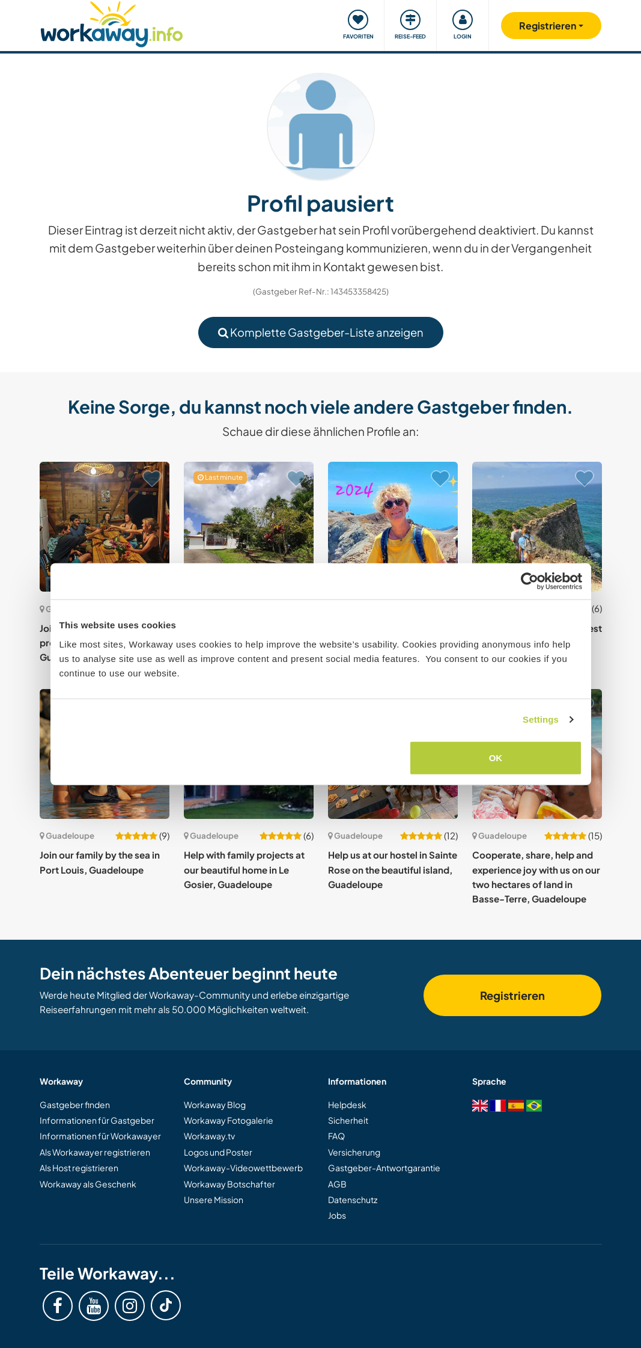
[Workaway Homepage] (112, 22)
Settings (541, 719)
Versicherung (354, 1152)
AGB (337, 1183)
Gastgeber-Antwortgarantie (384, 1167)
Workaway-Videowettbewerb (243, 1167)
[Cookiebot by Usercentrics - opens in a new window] (529, 581)
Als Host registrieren (79, 1167)
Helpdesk (347, 1104)
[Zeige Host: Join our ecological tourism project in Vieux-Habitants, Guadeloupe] (104, 527)
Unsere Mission (213, 1199)
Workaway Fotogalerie (228, 1120)
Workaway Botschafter (229, 1183)
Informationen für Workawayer (100, 1135)
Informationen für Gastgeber (97, 1120)
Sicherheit (348, 1120)
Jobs (337, 1215)
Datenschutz (352, 1199)
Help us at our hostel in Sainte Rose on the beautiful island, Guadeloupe (392, 869)
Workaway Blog (215, 1104)
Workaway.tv (209, 1135)
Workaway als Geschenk (88, 1183)
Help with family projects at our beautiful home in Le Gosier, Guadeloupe (244, 869)
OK (496, 757)
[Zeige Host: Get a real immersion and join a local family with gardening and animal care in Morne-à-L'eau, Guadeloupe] (249, 527)
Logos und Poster (218, 1152)
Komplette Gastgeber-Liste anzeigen (321, 332)
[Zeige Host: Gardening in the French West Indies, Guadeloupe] (537, 527)
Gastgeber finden (75, 1104)
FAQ (336, 1135)
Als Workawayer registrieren (95, 1152)
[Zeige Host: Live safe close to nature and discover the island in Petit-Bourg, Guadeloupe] (393, 527)
